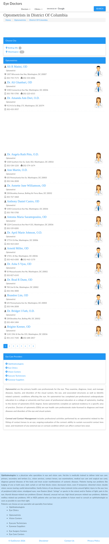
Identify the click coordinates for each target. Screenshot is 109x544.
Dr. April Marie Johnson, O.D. (24, 232)
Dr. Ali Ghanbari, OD (19, 82)
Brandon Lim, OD (17, 295)
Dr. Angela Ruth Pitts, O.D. (23, 154)
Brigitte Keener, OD (18, 326)
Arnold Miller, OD (17, 248)
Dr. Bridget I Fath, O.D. (21, 310)
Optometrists (20, 20)
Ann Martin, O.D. (17, 169)
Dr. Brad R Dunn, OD (19, 279)
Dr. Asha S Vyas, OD (19, 263)
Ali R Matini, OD (17, 66)
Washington (15, 52)
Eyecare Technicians (16, 375)
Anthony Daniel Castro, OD (23, 201)
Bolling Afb (13, 48)
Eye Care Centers (16, 534)
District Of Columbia (38, 20)
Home (8, 20)
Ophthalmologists (15, 364)
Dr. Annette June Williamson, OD (26, 185)
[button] (25, 8)
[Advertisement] (54, 29)
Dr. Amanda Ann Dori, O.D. (23, 98)
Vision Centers (13, 372)
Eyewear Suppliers (15, 379)
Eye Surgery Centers (18, 531)
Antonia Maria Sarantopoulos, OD (27, 216)
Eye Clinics (12, 368)
